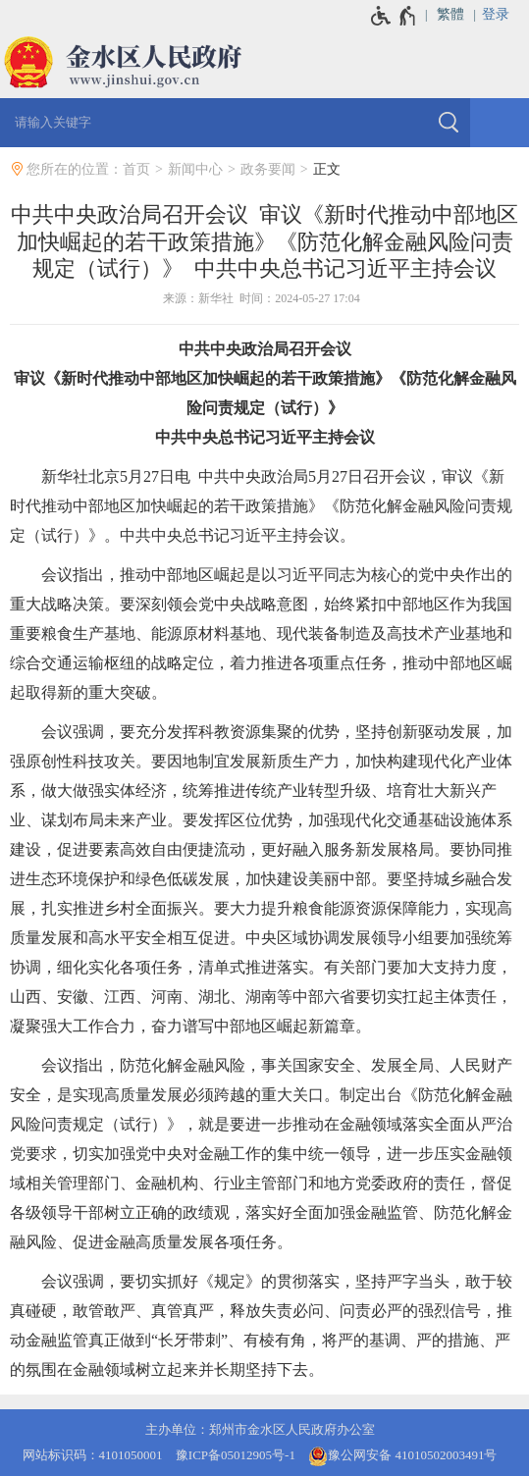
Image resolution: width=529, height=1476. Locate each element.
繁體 (450, 14)
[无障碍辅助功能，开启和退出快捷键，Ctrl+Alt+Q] (394, 15)
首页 (136, 169)
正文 (327, 169)
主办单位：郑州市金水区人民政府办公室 (260, 1429)
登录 (495, 14)
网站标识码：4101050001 (93, 1455)
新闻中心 (195, 169)
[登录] (505, 14)
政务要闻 (267, 169)
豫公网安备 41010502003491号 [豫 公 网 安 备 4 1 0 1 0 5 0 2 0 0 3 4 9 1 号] (402, 1456)
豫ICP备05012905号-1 (235, 1455)
